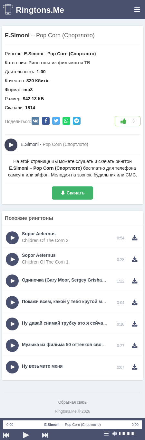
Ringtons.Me (40, 9)
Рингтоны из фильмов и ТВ (59, 62)
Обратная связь (72, 402)
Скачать (76, 192)
